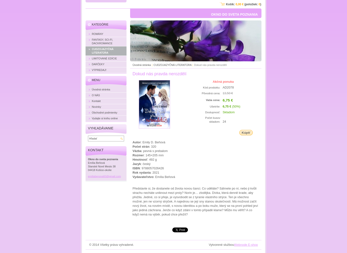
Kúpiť (246, 132)
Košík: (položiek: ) (243, 4)
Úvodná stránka (142, 64)
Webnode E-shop (246, 245)
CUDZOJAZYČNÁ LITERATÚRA (172, 64)
